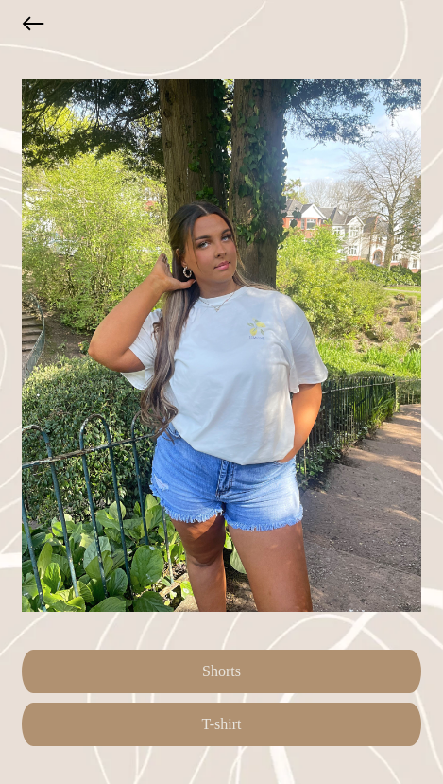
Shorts (221, 671)
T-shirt (221, 724)
